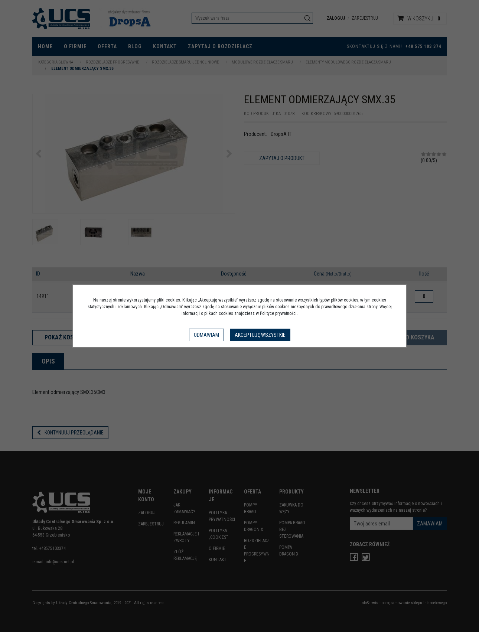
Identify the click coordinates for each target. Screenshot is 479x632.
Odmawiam (206, 335)
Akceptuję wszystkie (260, 335)
